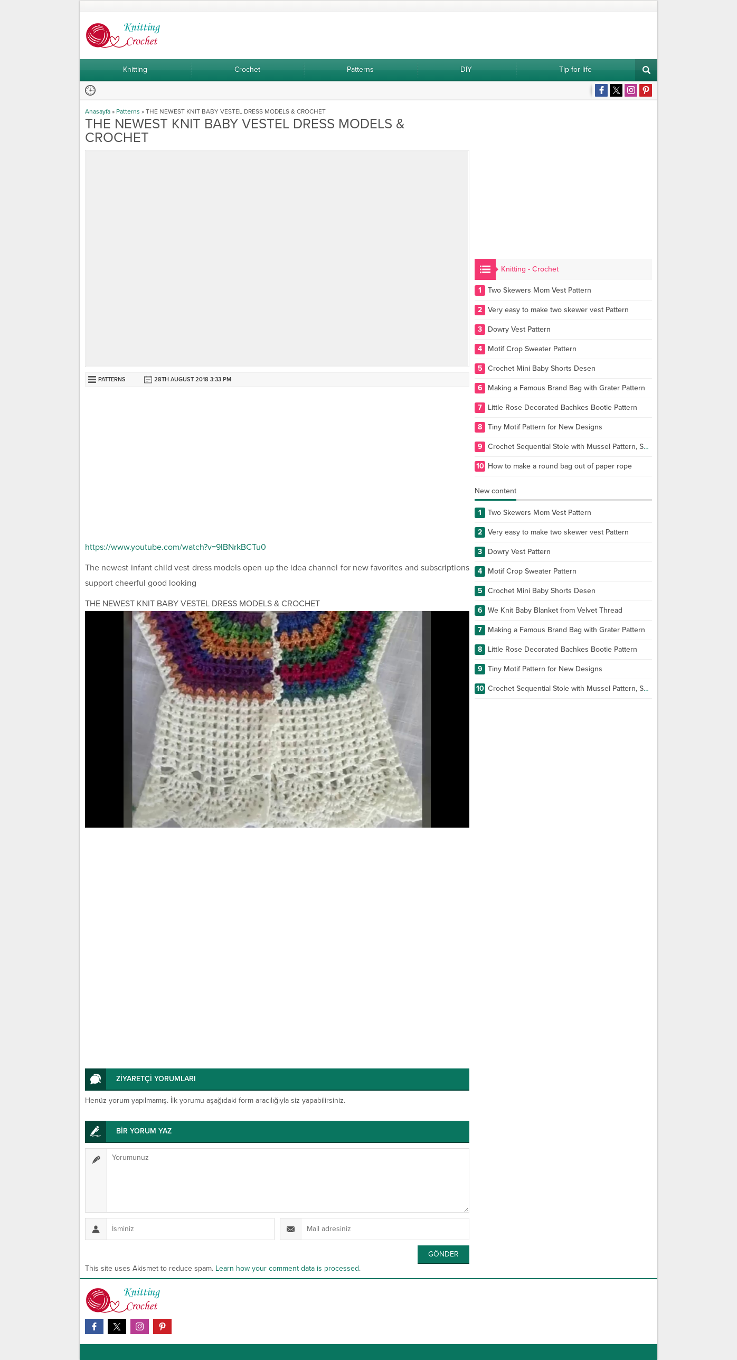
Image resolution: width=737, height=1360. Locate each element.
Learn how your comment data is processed (287, 1268)
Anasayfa (97, 111)
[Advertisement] (277, 466)
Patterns (128, 111)
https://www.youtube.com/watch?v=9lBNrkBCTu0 (175, 547)
